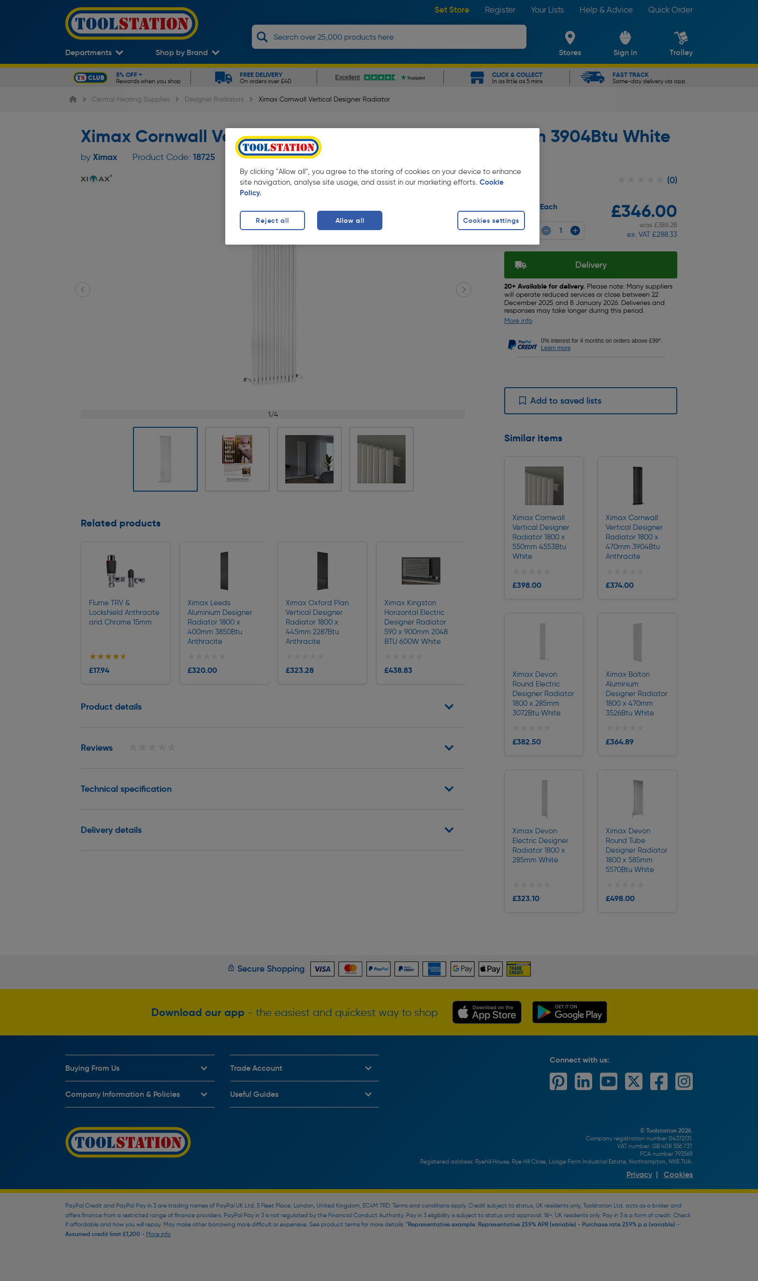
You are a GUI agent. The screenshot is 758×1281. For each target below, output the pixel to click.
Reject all (272, 220)
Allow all (349, 220)
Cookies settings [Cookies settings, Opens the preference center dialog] (491, 220)
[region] (382, 186)
